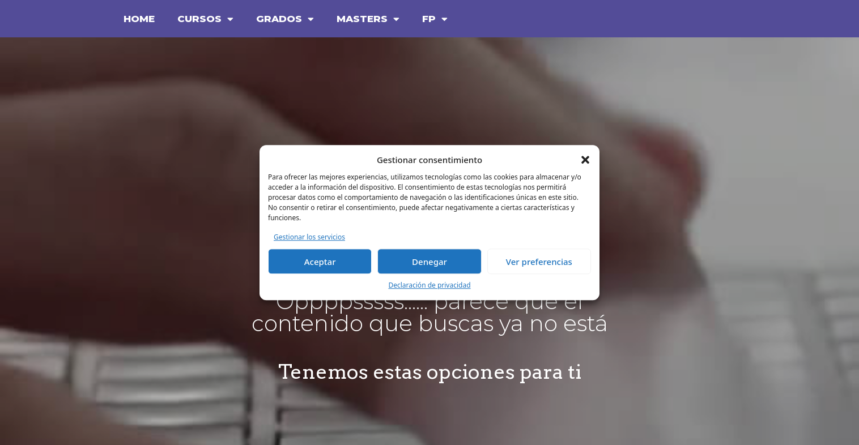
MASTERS (368, 18)
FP (435, 18)
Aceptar (320, 261)
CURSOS (205, 18)
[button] (585, 160)
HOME (139, 18)
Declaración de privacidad (429, 285)
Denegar (429, 261)
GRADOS (285, 18)
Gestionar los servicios (309, 237)
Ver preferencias (539, 261)
